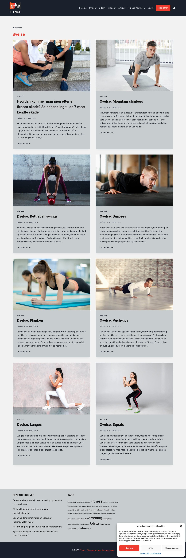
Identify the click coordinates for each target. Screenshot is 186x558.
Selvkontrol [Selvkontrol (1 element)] (111, 513)
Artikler (121, 8)
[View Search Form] (174, 8)
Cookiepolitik (144, 553)
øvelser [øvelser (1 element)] (88, 529)
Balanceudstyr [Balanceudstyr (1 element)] (72, 502)
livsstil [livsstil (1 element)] (115, 506)
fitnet (21, 118)
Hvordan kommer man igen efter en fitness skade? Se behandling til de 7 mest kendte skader (51, 106)
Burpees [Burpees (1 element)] (79, 502)
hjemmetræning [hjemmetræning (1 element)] (113, 502)
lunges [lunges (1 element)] (70, 510)
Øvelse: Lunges (29, 424)
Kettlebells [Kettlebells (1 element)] (95, 506)
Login (150, 8)
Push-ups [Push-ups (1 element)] (89, 513)
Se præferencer (172, 548)
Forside (83, 8)
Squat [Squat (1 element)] (73, 519)
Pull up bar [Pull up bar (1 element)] (82, 513)
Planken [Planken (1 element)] (70, 513)
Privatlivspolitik (156, 553)
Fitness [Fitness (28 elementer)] (96, 501)
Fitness (20, 97)
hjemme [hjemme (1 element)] (105, 502)
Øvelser (92, 8)
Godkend (129, 548)
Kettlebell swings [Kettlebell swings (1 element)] (104, 506)
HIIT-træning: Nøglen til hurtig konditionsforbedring (37, 526)
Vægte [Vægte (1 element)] (102, 524)
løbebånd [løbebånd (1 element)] (77, 510)
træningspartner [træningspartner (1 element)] (85, 524)
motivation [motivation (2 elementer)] (88, 510)
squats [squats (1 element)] (78, 519)
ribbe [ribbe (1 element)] (94, 513)
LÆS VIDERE (23, 143)
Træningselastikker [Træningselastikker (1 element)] (73, 524)
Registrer (163, 7)
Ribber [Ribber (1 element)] (98, 513)
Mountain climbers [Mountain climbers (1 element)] (109, 510)
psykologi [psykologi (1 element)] (76, 513)
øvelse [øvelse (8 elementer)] (82, 528)
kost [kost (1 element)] (111, 506)
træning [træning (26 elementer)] (95, 518)
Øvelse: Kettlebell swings (37, 216)
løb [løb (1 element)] (73, 510)
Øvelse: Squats (112, 424)
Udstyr (102, 8)
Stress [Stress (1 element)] (82, 519)
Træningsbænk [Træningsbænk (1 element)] (107, 519)
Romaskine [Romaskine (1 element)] (104, 513)
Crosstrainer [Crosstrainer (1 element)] (86, 502)
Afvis (151, 548)
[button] (181, 526)
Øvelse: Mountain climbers (121, 101)
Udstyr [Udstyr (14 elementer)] (94, 523)
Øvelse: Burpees (113, 216)
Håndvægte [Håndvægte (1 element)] (87, 506)
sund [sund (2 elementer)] (87, 519)
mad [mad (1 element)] (82, 510)
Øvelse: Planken (30, 320)
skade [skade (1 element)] (69, 519)
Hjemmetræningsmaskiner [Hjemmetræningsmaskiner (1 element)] (76, 506)
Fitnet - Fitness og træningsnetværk (97, 550)
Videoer (111, 8)
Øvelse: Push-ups (114, 320)
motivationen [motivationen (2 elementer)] (98, 510)
